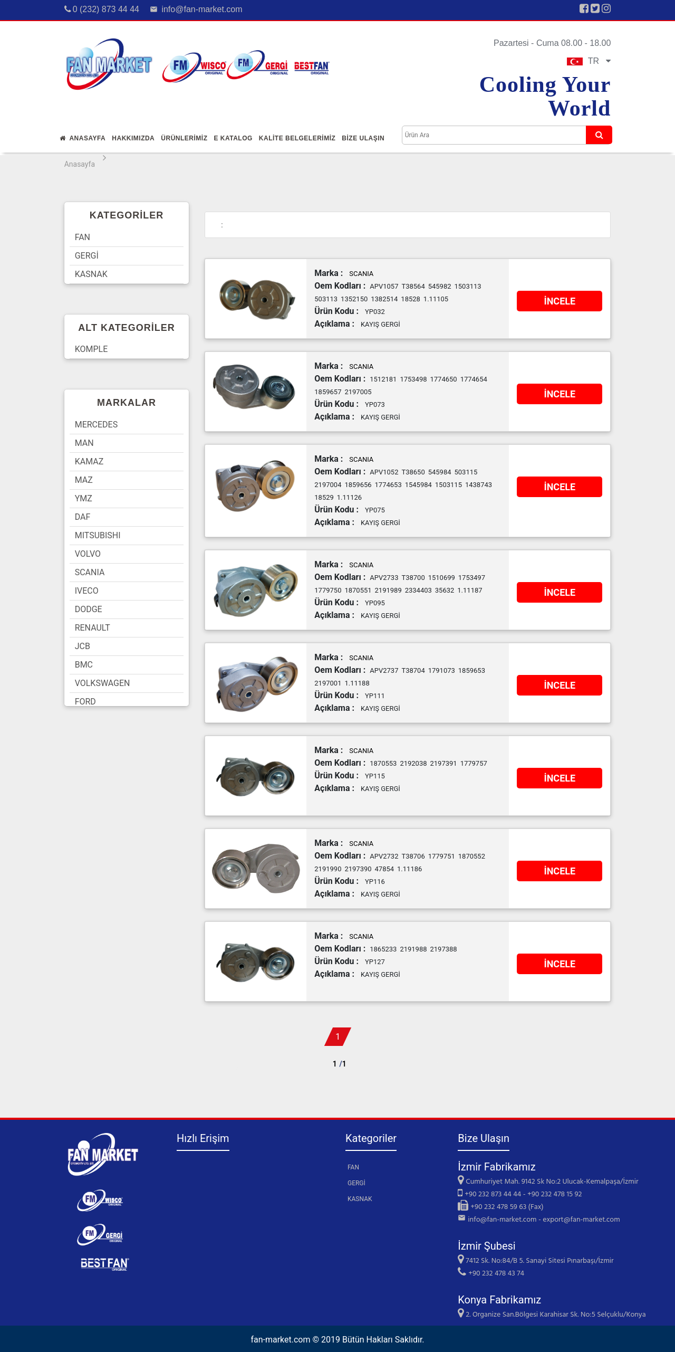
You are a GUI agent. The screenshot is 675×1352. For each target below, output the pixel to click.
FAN (82, 237)
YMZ (83, 498)
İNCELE (559, 301)
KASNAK (91, 274)
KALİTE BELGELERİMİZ (297, 138)
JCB (82, 646)
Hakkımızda (133, 138)
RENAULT (92, 628)
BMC (84, 665)
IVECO (87, 591)
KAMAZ (89, 461)
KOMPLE (91, 349)
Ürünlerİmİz (184, 138)
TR (589, 60)
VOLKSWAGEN (102, 683)
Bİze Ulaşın (363, 138)
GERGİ (87, 256)
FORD (85, 702)
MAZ (84, 480)
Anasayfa (83, 138)
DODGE (88, 609)
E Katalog (233, 138)
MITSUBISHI (98, 535)
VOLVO (88, 554)
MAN (84, 443)
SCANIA (90, 572)
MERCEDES (96, 425)
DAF (83, 517)
